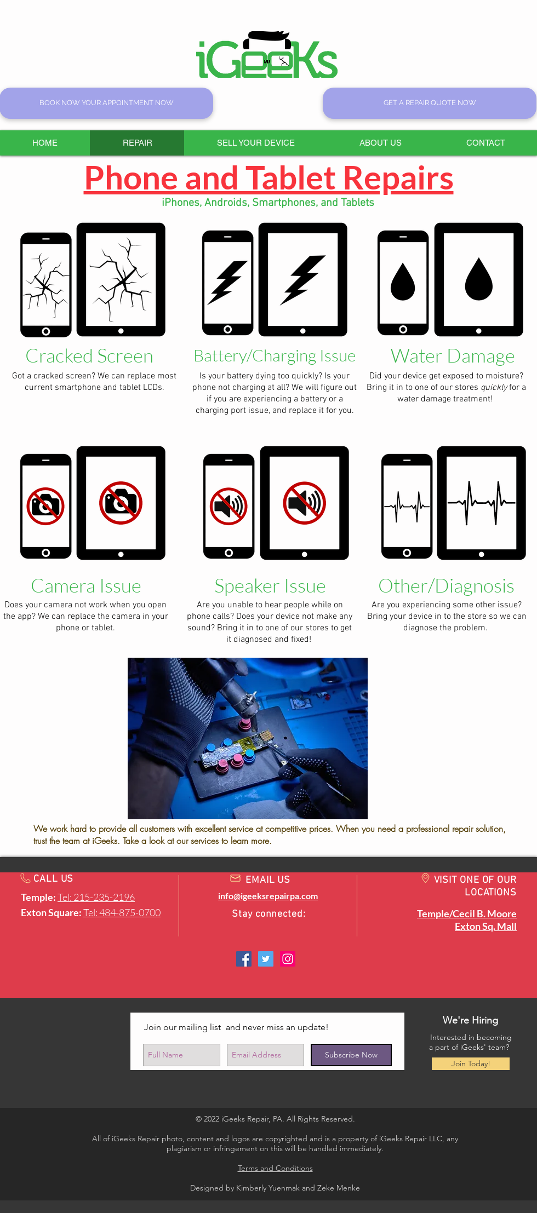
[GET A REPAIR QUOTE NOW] (429, 103)
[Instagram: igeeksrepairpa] (287, 959)
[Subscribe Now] (351, 1055)
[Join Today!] (471, 1063)
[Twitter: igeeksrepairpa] (265, 959)
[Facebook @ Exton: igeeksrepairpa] (244, 959)
